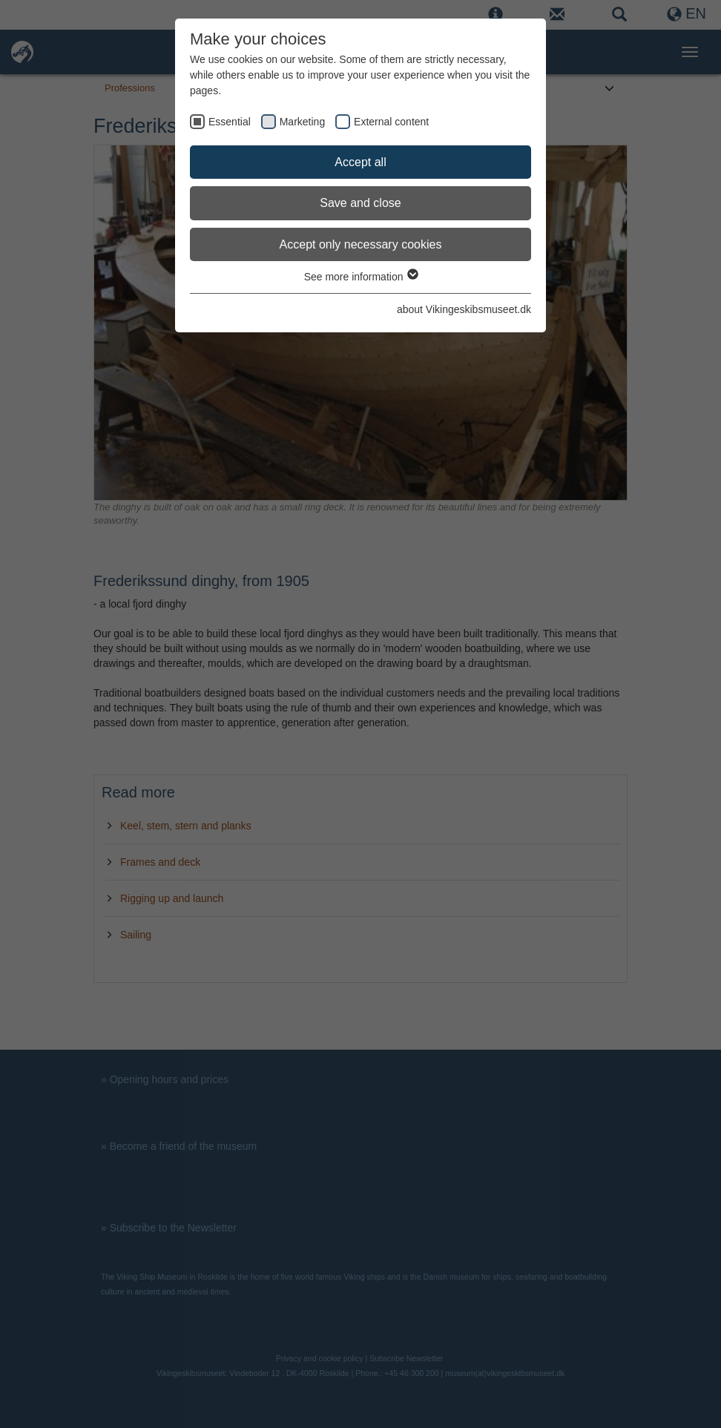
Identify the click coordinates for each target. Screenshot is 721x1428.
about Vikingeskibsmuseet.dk (464, 309)
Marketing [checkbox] (302, 122)
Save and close (360, 203)
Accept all (360, 162)
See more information (361, 277)
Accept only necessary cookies (361, 244)
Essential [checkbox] (229, 122)
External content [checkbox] (391, 122)
